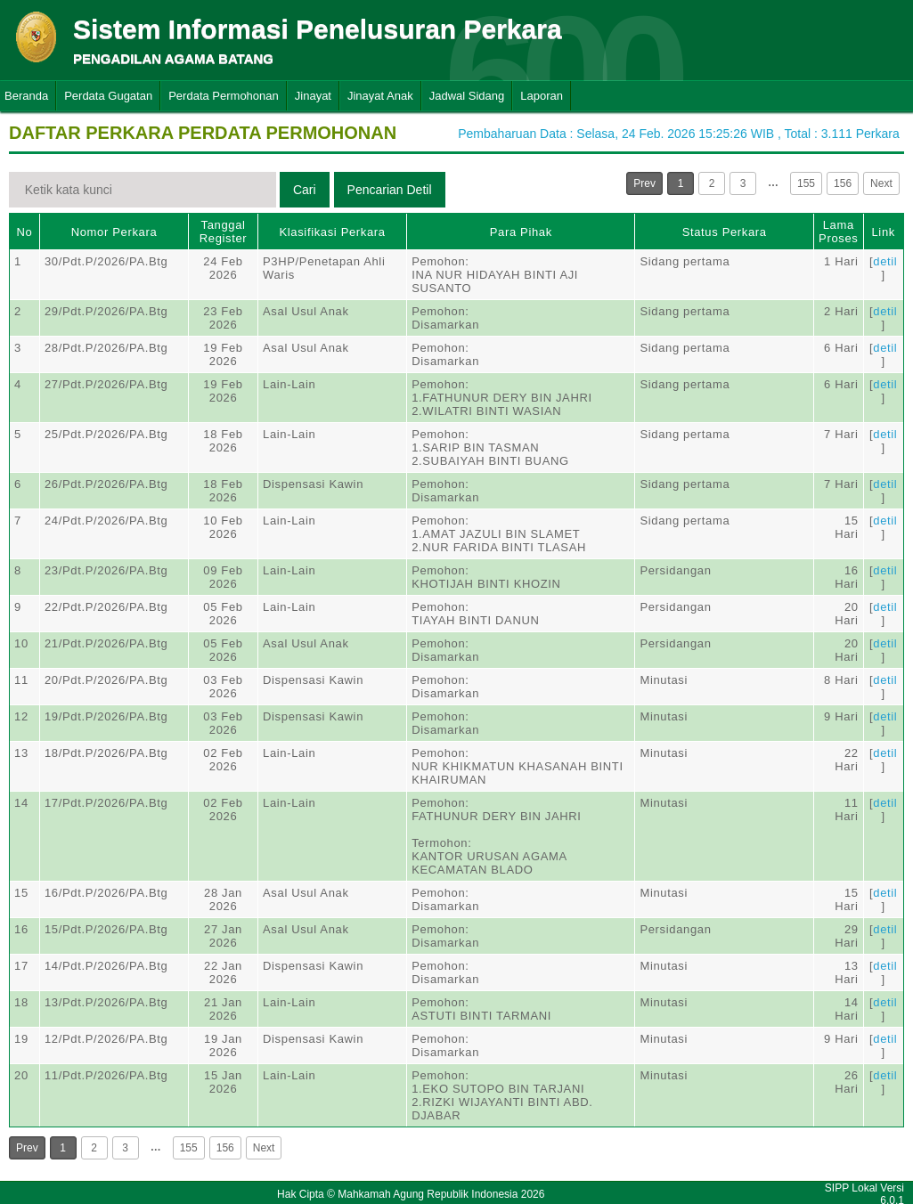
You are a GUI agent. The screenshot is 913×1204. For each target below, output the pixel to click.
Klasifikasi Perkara (332, 232)
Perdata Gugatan (108, 95)
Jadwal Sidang (467, 95)
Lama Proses (838, 231)
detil (885, 261)
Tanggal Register (224, 231)
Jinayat (313, 95)
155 (806, 183)
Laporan (541, 95)
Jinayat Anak (380, 95)
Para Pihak (521, 232)
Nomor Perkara (114, 232)
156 (843, 183)
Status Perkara (724, 232)
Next (881, 183)
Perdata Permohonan (223, 95)
